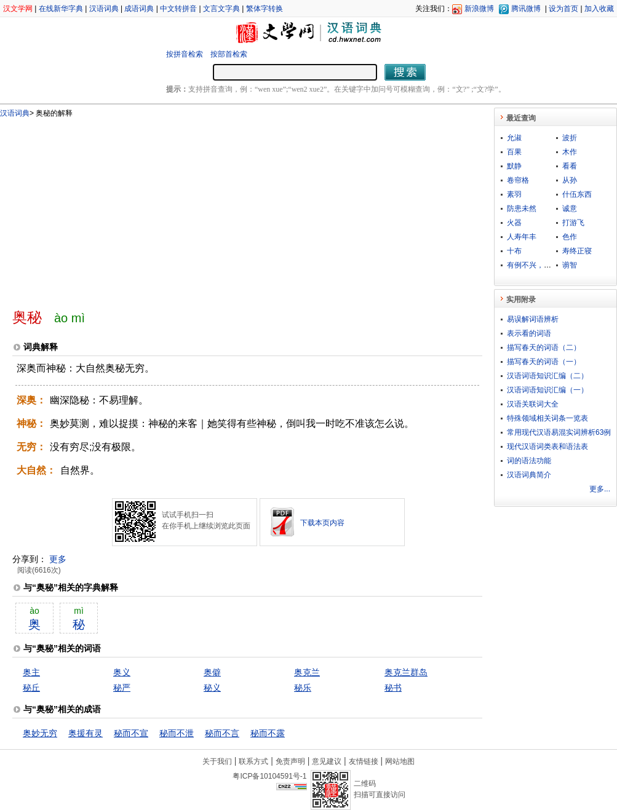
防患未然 (521, 208)
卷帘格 (518, 180)
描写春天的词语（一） (544, 361)
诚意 (569, 208)
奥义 (121, 672)
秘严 (121, 688)
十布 (514, 251)
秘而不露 (267, 733)
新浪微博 (479, 8)
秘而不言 (222, 733)
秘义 (212, 688)
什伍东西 (577, 194)
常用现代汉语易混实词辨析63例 (559, 432)
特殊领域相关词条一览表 (547, 418)
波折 (569, 137)
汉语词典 (104, 8)
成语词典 (139, 8)
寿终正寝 (577, 251)
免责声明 (290, 761)
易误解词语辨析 (533, 319)
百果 (514, 152)
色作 (569, 236)
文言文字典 (221, 8)
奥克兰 (307, 672)
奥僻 (212, 672)
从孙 (569, 180)
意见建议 (326, 761)
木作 (569, 152)
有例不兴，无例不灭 (540, 265)
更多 (57, 559)
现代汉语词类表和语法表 (547, 446)
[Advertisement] (181, 208)
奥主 (31, 672)
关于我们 (217, 761)
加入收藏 (599, 8)
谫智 (569, 265)
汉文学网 (18, 8)
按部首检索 (228, 54)
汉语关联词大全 (533, 404)
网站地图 (400, 761)
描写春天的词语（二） (544, 347)
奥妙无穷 (40, 733)
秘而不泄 (176, 733)
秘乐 (302, 688)
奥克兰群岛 (406, 672)
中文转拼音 (178, 8)
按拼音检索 (184, 54)
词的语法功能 (529, 460)
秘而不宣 (131, 733)
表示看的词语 (529, 333)
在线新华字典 (61, 8)
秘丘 (31, 688)
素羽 (514, 194)
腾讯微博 (526, 8)
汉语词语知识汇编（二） (547, 375)
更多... (599, 489)
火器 (514, 222)
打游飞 (573, 222)
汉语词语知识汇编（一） (547, 390)
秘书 (393, 688)
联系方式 (253, 761)
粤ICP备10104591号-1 (269, 776)
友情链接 (363, 761)
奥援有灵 (85, 733)
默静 (514, 166)
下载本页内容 (322, 522)
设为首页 (563, 8)
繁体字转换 (264, 8)
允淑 (514, 137)
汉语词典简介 (529, 475)
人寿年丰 (521, 236)
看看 (569, 166)
